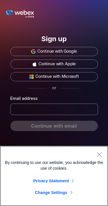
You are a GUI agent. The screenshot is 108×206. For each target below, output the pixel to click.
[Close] (99, 154)
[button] (54, 51)
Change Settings (51, 192)
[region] (54, 176)
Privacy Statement (51, 181)
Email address (24, 98)
